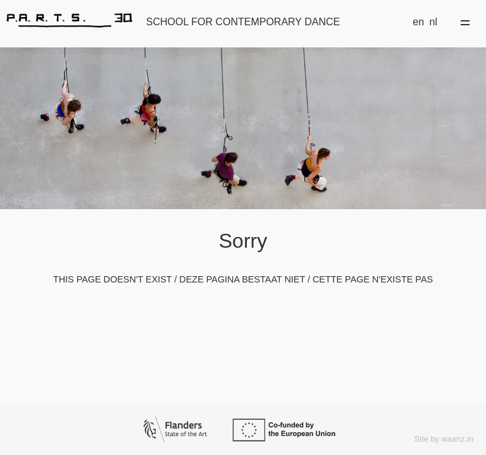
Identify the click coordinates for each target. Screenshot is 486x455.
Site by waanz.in (443, 439)
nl (433, 21)
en (418, 21)
